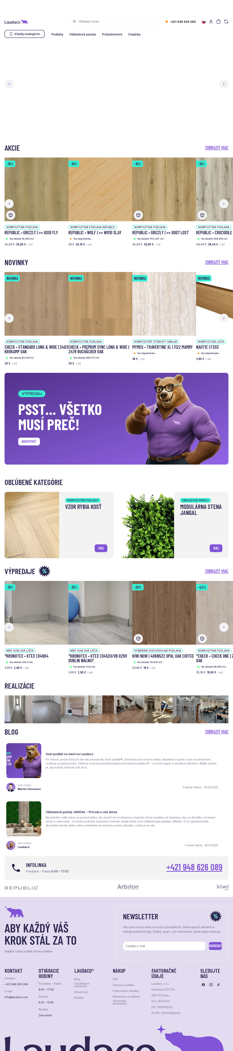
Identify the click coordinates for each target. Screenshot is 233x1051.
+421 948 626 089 (183, 21)
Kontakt (79, 962)
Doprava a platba (123, 949)
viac (99, 546)
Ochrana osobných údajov (19, 1042)
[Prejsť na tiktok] (219, 949)
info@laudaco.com (16, 961)
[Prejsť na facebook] (203, 949)
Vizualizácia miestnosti (81, 949)
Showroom (81, 956)
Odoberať (209, 909)
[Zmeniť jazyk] (204, 22)
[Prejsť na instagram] (211, 949)
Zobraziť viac (216, 147)
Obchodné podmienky (120, 966)
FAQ (115, 943)
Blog (77, 943)
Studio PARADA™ (143, 1042)
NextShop (46, 1042)
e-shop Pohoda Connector (70, 1042)
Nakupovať (32, 443)
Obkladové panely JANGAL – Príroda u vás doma (192, 750)
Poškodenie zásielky (126, 955)
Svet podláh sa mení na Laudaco (72, 748)
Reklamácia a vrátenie (126, 961)
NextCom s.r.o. (97, 1042)
